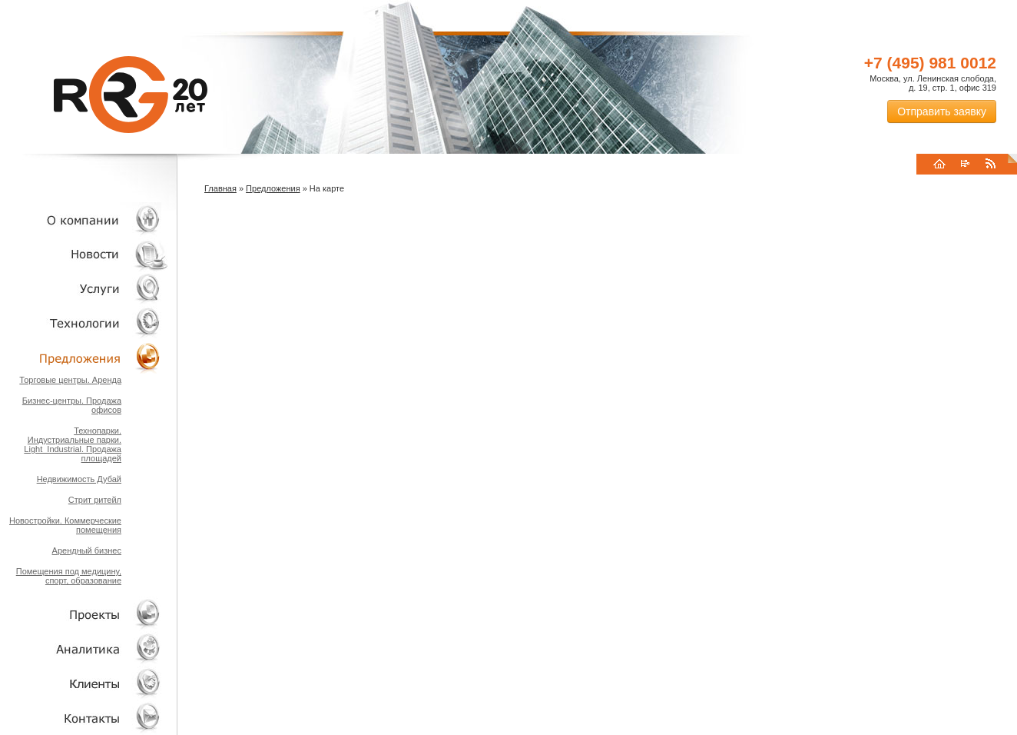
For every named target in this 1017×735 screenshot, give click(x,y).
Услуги (84, 288)
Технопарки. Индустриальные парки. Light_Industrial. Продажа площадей (72, 444)
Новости (88, 254)
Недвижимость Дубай (79, 479)
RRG (130, 94)
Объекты (84, 358)
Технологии (84, 323)
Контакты (84, 717)
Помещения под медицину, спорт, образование (68, 576)
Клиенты (84, 683)
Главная (220, 188)
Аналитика (84, 648)
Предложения (273, 188)
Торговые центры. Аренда (70, 379)
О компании (84, 219)
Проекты (84, 614)
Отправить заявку (941, 111)
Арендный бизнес (86, 550)
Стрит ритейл (94, 499)
